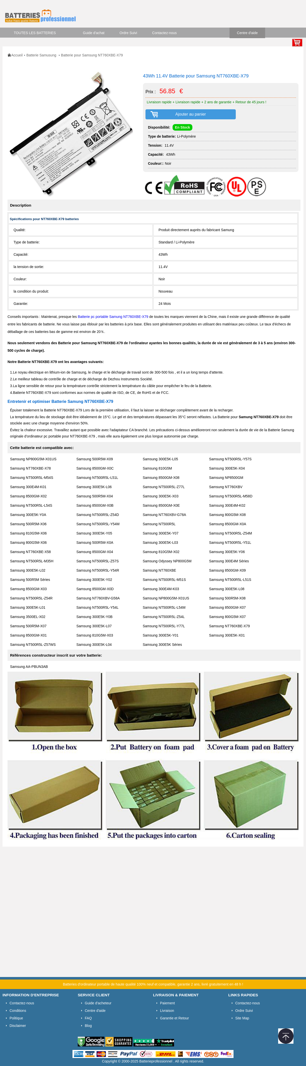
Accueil (17, 55)
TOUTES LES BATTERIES (35, 33)
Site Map (242, 1018)
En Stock (182, 127)
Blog (88, 1026)
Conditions (18, 1011)
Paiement (167, 1003)
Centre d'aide (247, 33)
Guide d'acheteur (98, 1003)
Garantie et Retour (174, 1018)
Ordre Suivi (128, 33)
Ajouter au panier (190, 114)
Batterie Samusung (41, 55)
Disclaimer (18, 1026)
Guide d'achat (94, 33)
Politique (16, 1018)
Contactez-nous (164, 33)
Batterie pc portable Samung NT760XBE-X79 (113, 317)
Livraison (167, 1011)
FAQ (88, 1018)
